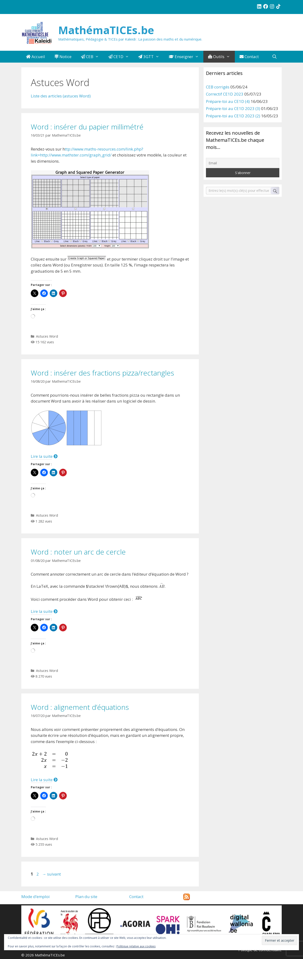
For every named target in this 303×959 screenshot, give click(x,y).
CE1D (121, 57)
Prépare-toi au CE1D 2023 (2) (233, 116)
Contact (249, 56)
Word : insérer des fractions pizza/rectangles (102, 373)
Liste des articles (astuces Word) (61, 96)
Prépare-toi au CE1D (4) (228, 101)
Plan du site (86, 896)
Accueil (35, 56)
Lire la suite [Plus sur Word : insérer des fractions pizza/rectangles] (44, 456)
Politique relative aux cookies (136, 946)
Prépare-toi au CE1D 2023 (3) (233, 108)
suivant (51, 874)
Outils (221, 57)
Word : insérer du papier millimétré (87, 127)
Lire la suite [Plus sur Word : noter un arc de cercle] (44, 611)
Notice (62, 56)
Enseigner (186, 57)
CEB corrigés (217, 87)
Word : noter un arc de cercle (78, 552)
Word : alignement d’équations (80, 707)
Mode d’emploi (35, 896)
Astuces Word (47, 336)
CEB (92, 57)
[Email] (242, 163)
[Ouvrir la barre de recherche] (274, 57)
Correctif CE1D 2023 (224, 94)
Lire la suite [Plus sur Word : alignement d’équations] (44, 779)
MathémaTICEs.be (106, 30)
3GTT (151, 57)
